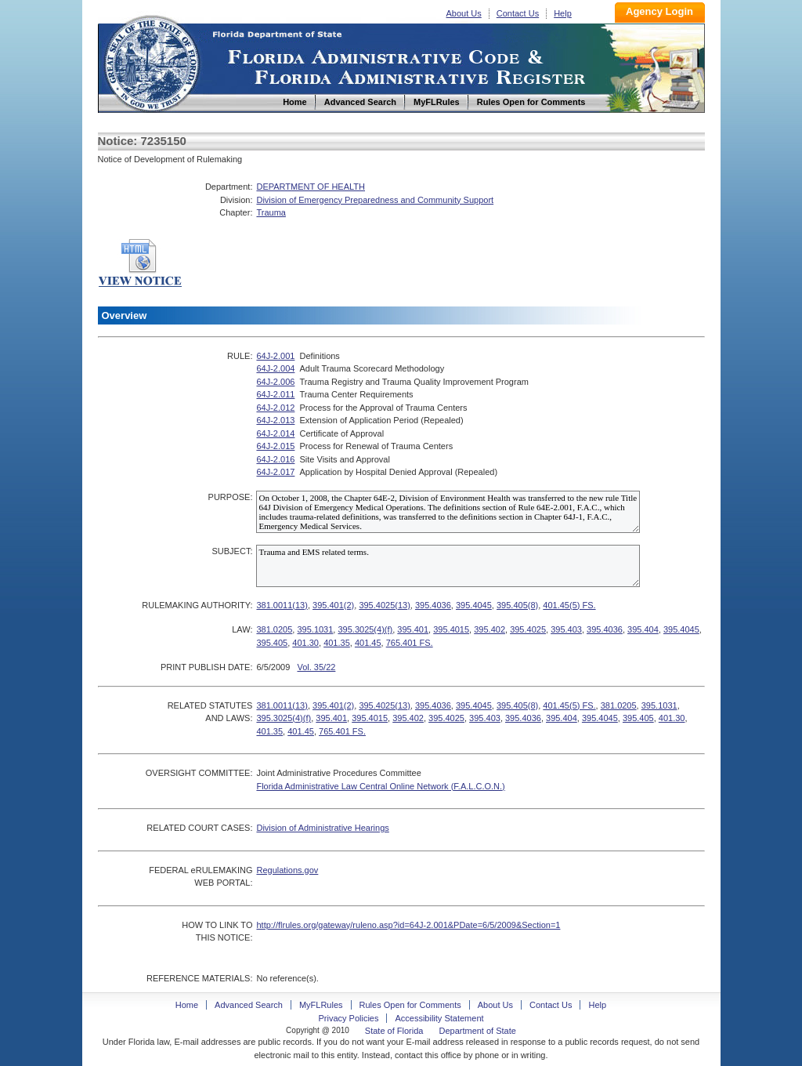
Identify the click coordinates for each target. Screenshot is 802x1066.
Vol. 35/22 (316, 667)
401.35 (336, 642)
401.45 (368, 642)
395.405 (271, 642)
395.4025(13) (384, 605)
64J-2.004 (275, 368)
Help (563, 13)
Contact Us (518, 13)
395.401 (412, 629)
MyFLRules (321, 1005)
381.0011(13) (281, 605)
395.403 (566, 629)
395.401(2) (333, 605)
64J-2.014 (275, 433)
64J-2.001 (275, 356)
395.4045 (474, 605)
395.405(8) (517, 605)
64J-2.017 (275, 472)
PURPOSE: (230, 497)
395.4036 (433, 605)
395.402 (489, 629)
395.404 (643, 629)
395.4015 (451, 629)
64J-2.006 (275, 381)
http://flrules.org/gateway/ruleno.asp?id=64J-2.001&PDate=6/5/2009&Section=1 (408, 925)
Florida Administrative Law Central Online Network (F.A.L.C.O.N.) (380, 786)
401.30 (305, 642)
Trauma (271, 212)
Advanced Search (249, 1005)
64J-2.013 (275, 420)
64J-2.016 (275, 459)
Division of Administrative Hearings (322, 827)
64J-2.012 (275, 407)
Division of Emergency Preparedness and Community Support (374, 200)
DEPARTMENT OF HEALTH (310, 186)
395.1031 (315, 629)
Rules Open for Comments (410, 1005)
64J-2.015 (275, 446)
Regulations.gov (287, 870)
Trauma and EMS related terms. (448, 566)
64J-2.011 (275, 394)
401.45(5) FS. (569, 605)
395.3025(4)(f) (365, 629)
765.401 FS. (409, 642)
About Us (464, 13)
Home (151, 61)
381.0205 (274, 629)
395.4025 (528, 629)
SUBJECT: (231, 551)
